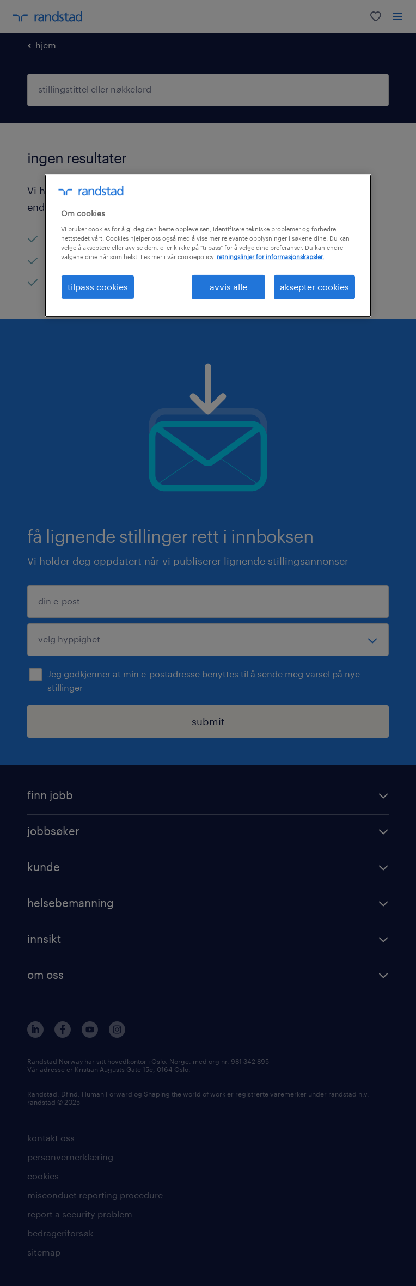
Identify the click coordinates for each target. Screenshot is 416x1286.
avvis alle (228, 286)
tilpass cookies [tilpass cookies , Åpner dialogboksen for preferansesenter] (98, 286)
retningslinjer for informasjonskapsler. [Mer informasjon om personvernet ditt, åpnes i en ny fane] (270, 256)
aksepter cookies (314, 286)
